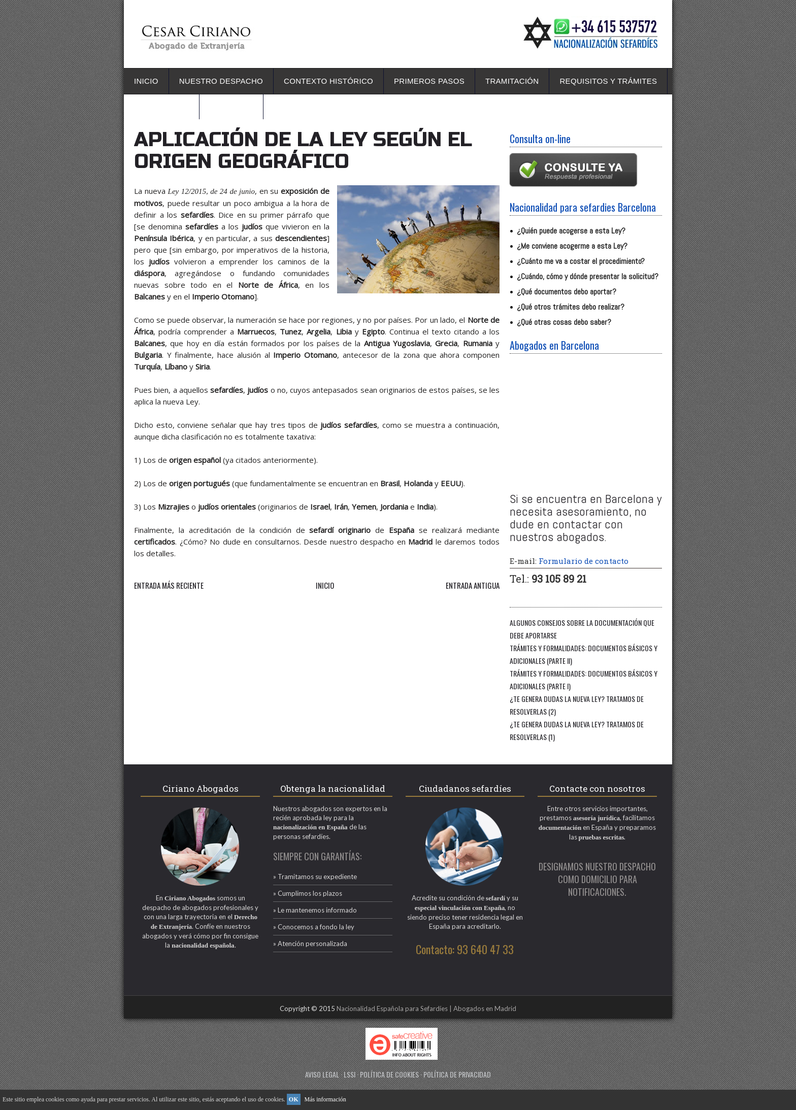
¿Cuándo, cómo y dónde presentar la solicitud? (587, 276)
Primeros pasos (429, 81)
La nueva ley (161, 106)
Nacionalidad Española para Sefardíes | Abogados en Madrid (426, 1008)
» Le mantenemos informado (315, 910)
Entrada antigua (473, 585)
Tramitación (512, 81)
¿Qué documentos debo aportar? (566, 291)
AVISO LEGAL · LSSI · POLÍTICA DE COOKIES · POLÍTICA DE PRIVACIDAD (398, 1074)
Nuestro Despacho (221, 81)
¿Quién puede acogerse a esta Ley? (571, 230)
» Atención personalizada (310, 943)
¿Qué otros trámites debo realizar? (570, 306)
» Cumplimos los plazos (307, 893)
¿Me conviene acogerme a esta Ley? (572, 246)
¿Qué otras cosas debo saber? (564, 322)
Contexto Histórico (328, 81)
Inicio (146, 81)
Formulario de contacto (583, 561)
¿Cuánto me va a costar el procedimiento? (581, 261)
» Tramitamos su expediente (315, 876)
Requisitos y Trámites (608, 81)
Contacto (231, 106)
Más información (325, 1099)
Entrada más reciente (169, 585)
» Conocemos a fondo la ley (313, 927)
